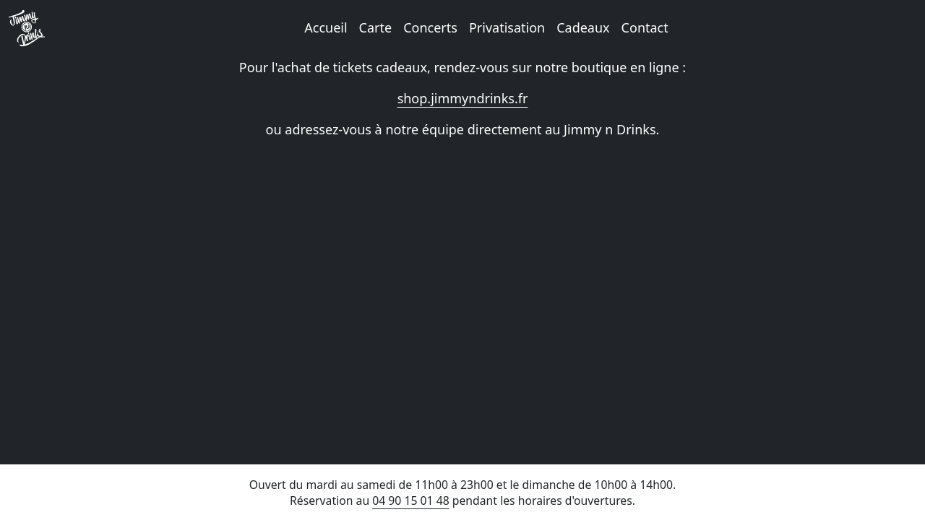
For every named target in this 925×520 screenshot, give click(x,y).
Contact (644, 27)
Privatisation (507, 27)
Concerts (430, 27)
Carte (375, 27)
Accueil (325, 27)
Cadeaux (582, 27)
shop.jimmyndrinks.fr (462, 98)
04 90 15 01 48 (410, 500)
